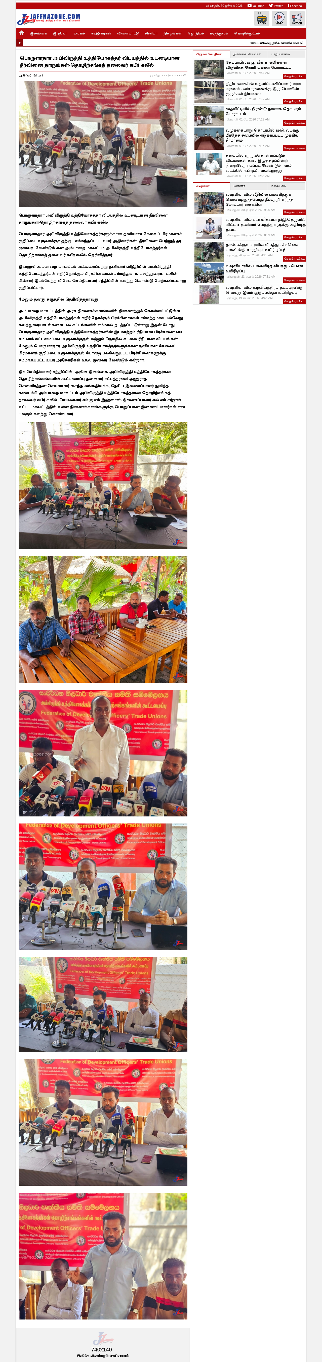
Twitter (276, 6)
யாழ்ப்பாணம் (280, 54)
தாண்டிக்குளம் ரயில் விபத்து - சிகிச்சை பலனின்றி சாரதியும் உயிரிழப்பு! (262, 247)
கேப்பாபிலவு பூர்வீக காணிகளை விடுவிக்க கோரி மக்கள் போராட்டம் (281, 43)
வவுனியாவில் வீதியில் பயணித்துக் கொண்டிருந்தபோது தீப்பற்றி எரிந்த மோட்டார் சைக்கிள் (259, 199)
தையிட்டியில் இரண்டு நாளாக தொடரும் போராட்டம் (263, 112)
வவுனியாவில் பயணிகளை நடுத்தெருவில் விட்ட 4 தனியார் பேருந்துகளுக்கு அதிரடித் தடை (266, 224)
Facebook (295, 6)
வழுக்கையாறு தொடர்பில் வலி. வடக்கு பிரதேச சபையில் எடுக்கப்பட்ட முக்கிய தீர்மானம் (262, 135)
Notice (297, 18)
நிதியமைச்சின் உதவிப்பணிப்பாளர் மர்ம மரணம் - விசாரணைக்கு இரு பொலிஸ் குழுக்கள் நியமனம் (263, 89)
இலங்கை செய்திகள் (247, 54)
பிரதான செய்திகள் (209, 54)
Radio (262, 18)
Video (279, 18)
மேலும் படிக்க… (294, 76)
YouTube (256, 6)
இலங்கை (38, 33)
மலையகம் (278, 186)
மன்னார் (239, 186)
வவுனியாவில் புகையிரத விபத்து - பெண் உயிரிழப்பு (264, 269)
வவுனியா (202, 186)
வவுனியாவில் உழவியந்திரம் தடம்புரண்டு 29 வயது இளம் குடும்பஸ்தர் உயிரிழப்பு (264, 290)
